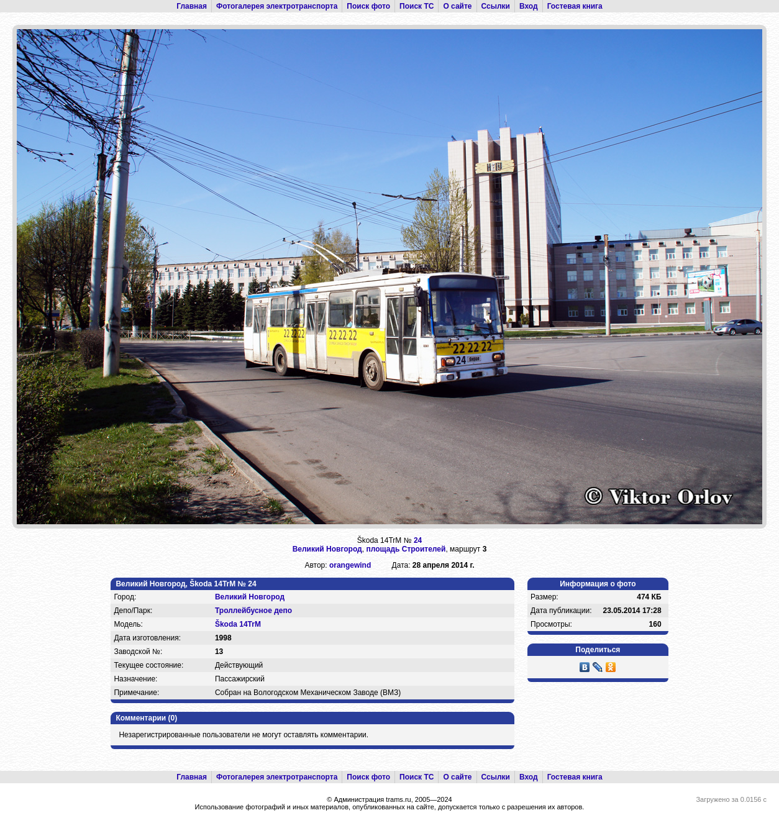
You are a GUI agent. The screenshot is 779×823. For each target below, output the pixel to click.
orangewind (350, 565)
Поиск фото (368, 6)
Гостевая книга (575, 6)
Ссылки (495, 6)
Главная (191, 6)
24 (418, 540)
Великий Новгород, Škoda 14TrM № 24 (186, 584)
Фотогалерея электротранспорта (276, 6)
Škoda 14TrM (238, 624)
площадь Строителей (405, 549)
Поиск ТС (416, 6)
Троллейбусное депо (253, 610)
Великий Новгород (327, 549)
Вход (528, 6)
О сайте (457, 6)
